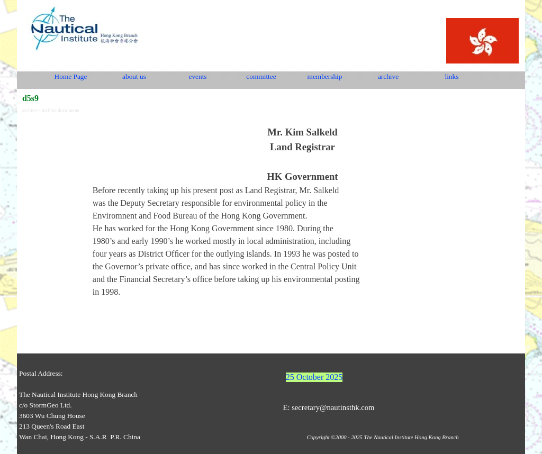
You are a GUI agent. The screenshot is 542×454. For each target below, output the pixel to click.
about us (134, 76)
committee (261, 76)
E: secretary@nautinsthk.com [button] (328, 407)
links (452, 76)
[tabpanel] (302, 211)
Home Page (71, 76)
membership (325, 76)
